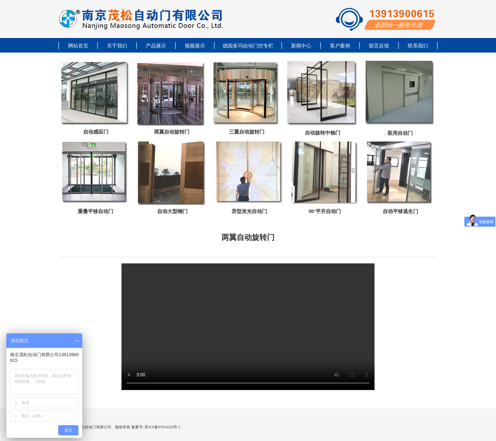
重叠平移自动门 (95, 211)
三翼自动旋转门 (246, 132)
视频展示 (195, 45)
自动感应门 (95, 132)
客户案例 (340, 45)
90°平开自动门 (324, 211)
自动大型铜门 (172, 211)
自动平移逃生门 (400, 211)
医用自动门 (400, 133)
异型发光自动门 (249, 211)
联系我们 (418, 45)
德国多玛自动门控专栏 (248, 45)
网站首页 (78, 45)
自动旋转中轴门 (322, 132)
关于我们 (117, 45)
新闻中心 (301, 45)
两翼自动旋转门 (171, 132)
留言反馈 (379, 45)
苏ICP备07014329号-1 (162, 427)
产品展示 (156, 45)
